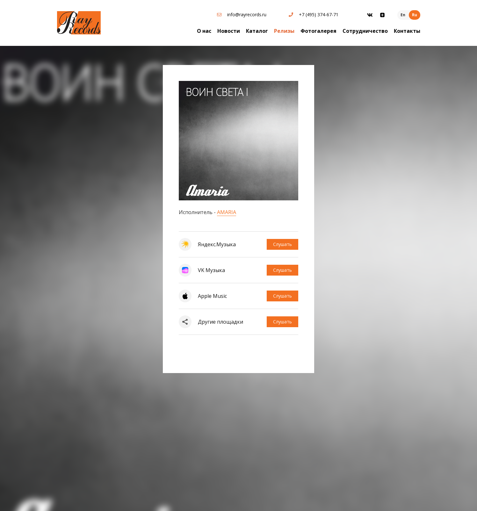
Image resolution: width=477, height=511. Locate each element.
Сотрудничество (365, 30)
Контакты (407, 30)
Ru (414, 15)
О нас (204, 30)
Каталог (257, 30)
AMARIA (226, 212)
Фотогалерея (318, 30)
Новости (228, 30)
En (403, 15)
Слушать (282, 244)
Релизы (284, 30)
